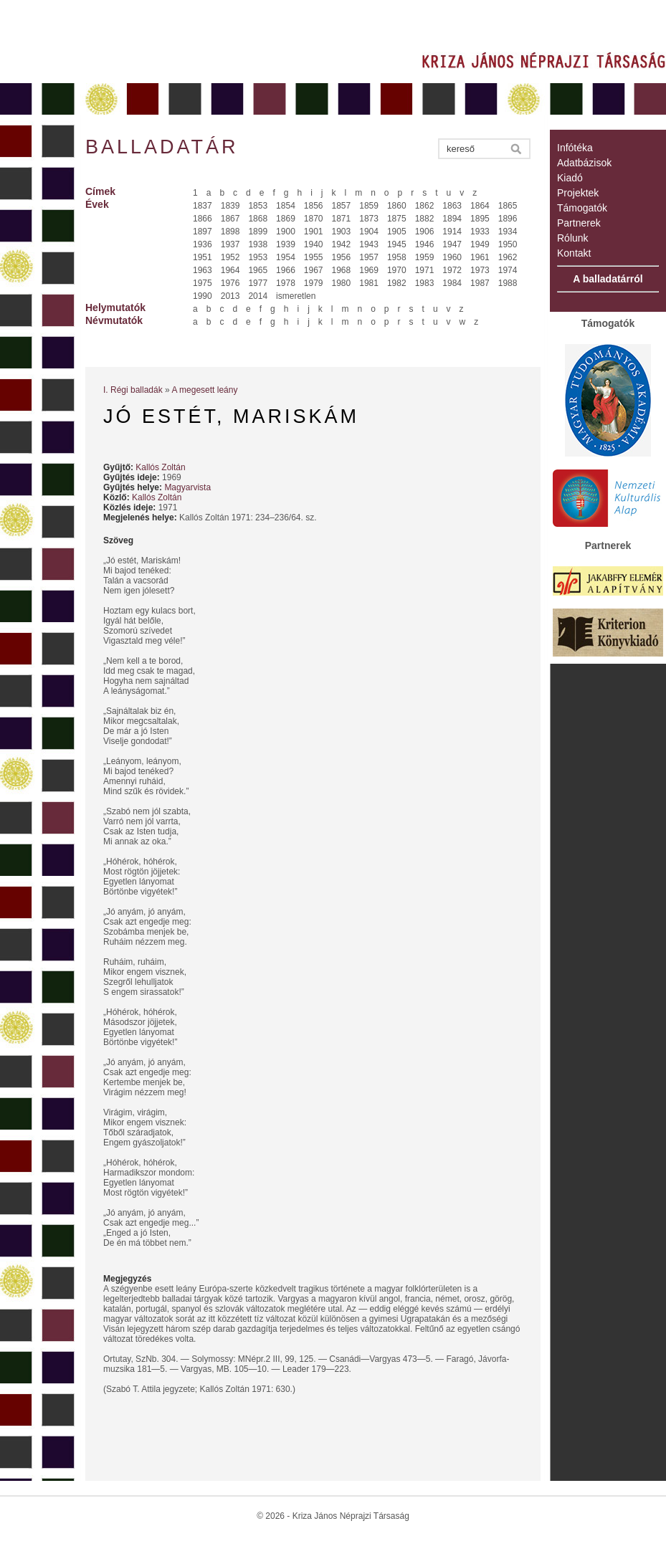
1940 (313, 244)
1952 (230, 257)
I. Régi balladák (133, 390)
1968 (341, 270)
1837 (202, 206)
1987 (480, 283)
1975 (202, 283)
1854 (285, 206)
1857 (341, 206)
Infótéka (575, 147)
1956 (341, 257)
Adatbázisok (584, 162)
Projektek (578, 193)
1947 (452, 244)
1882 (424, 219)
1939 (285, 244)
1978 (285, 283)
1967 (313, 270)
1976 (230, 283)
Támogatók (582, 208)
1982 (396, 283)
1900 (285, 232)
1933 (480, 232)
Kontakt (574, 253)
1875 (396, 219)
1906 (424, 232)
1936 (202, 244)
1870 (313, 219)
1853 (257, 206)
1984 (452, 283)
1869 (285, 219)
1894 (452, 219)
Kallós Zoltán (160, 467)
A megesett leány (204, 390)
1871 (341, 219)
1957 (369, 257)
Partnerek (579, 223)
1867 (230, 219)
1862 (424, 206)
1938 (257, 244)
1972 (452, 270)
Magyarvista (187, 487)
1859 (369, 206)
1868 (257, 219)
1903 (341, 232)
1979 (313, 283)
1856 (313, 206)
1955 (313, 257)
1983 (424, 283)
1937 (230, 244)
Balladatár (162, 147)
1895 (480, 219)
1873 (369, 219)
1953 (257, 257)
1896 (508, 219)
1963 (202, 270)
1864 (480, 206)
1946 (424, 244)
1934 (508, 232)
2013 (230, 296)
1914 (452, 232)
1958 (396, 257)
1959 (424, 257)
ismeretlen (295, 296)
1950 (508, 244)
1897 (202, 232)
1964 (230, 270)
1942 (341, 244)
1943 (369, 244)
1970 (396, 270)
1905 (396, 232)
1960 (452, 257)
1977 (257, 283)
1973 (480, 270)
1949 (480, 244)
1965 (257, 270)
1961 (480, 257)
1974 (508, 270)
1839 (230, 206)
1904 (369, 232)
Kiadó (570, 177)
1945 (396, 244)
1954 (285, 257)
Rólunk (573, 238)
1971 (424, 270)
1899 (257, 232)
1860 (396, 206)
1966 (285, 270)
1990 (202, 296)
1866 (202, 219)
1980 (341, 283)
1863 (452, 206)
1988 (508, 283)
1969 (369, 270)
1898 (230, 232)
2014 (257, 296)
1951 (202, 257)
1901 (313, 232)
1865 (508, 206)
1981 (369, 283)
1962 (508, 257)
